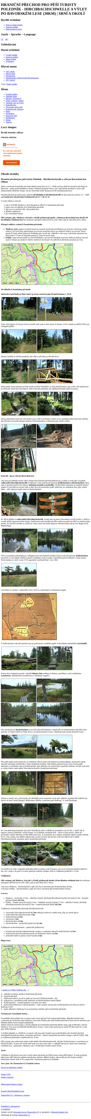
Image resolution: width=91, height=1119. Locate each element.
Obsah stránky (10, 173)
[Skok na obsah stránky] (14, 25)
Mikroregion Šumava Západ (11, 1084)
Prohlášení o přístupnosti (10, 1106)
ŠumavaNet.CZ (24, 1115)
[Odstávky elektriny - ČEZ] (14, 167)
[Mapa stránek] (11, 59)
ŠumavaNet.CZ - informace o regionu (15, 1095)
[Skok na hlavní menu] (14, 29)
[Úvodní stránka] (11, 55)
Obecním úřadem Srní (59, 1112)
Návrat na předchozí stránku (11, 1067)
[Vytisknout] (10, 61)
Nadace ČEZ (6, 1074)
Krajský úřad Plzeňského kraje (12, 1091)
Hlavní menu (9, 66)
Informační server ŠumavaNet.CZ (26, 1112)
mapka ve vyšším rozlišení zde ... (15, 990)
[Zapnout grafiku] (12, 27)
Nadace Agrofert (7, 1077)
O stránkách (5, 1109)
